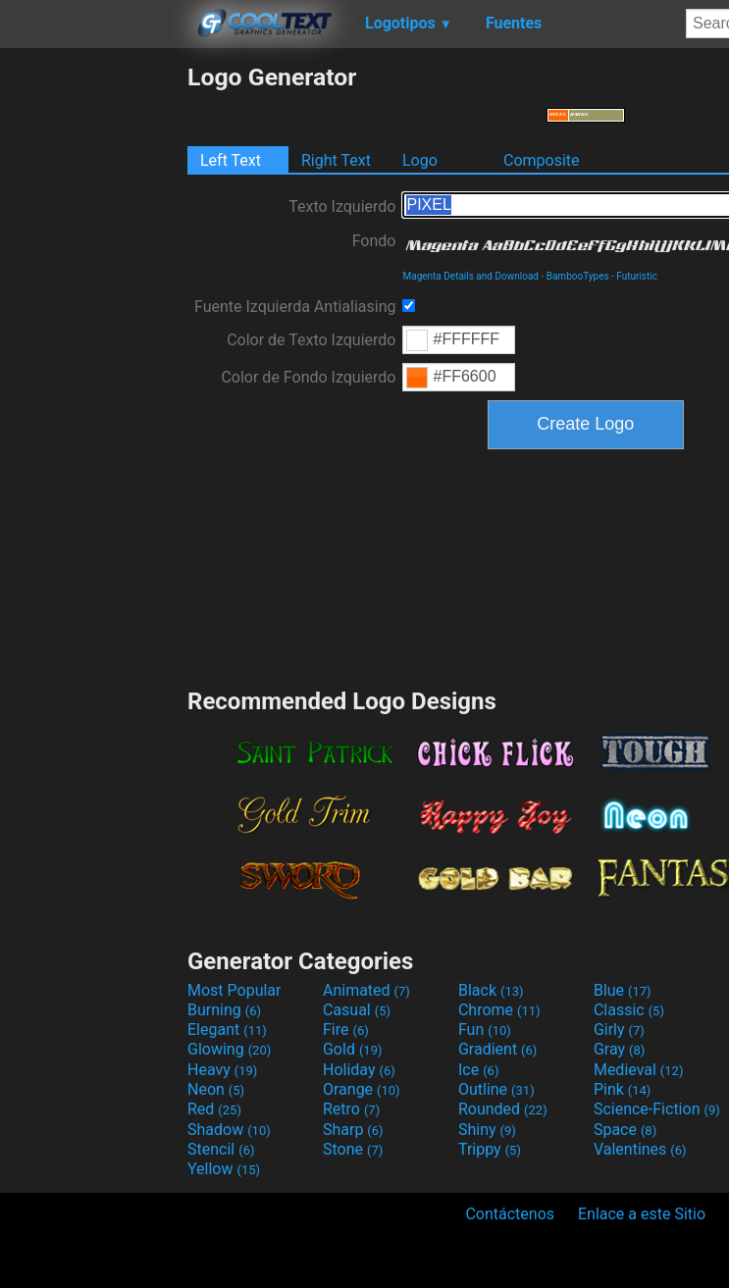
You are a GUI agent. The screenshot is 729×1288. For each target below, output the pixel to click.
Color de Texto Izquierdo (311, 340)
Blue (622, 990)
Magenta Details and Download (470, 276)
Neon (215, 1089)
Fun (484, 1029)
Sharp (353, 1129)
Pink (622, 1089)
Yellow (223, 1168)
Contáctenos (509, 1214)
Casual (357, 1010)
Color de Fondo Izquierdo (308, 377)
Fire (346, 1029)
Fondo (374, 241)
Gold (353, 1049)
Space (625, 1129)
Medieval (639, 1069)
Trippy (489, 1149)
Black (491, 990)
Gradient (497, 1049)
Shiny (487, 1129)
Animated (366, 990)
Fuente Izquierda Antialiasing (294, 306)
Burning (224, 1010)
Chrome (499, 1010)
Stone (353, 1149)
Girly (619, 1029)
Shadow (229, 1129)
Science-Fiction (657, 1109)
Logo (420, 160)
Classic (629, 1010)
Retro (351, 1109)
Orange (361, 1089)
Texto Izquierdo (341, 206)
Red (214, 1109)
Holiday (359, 1069)
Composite (541, 160)
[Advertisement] (93, 357)
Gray (619, 1049)
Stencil (220, 1149)
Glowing (229, 1049)
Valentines (640, 1149)
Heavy (222, 1069)
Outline (496, 1089)
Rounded (502, 1109)
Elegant (227, 1029)
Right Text (336, 160)
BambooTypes (578, 276)
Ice (478, 1069)
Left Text (230, 160)
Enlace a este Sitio (641, 1214)
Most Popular (234, 990)
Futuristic (636, 276)
